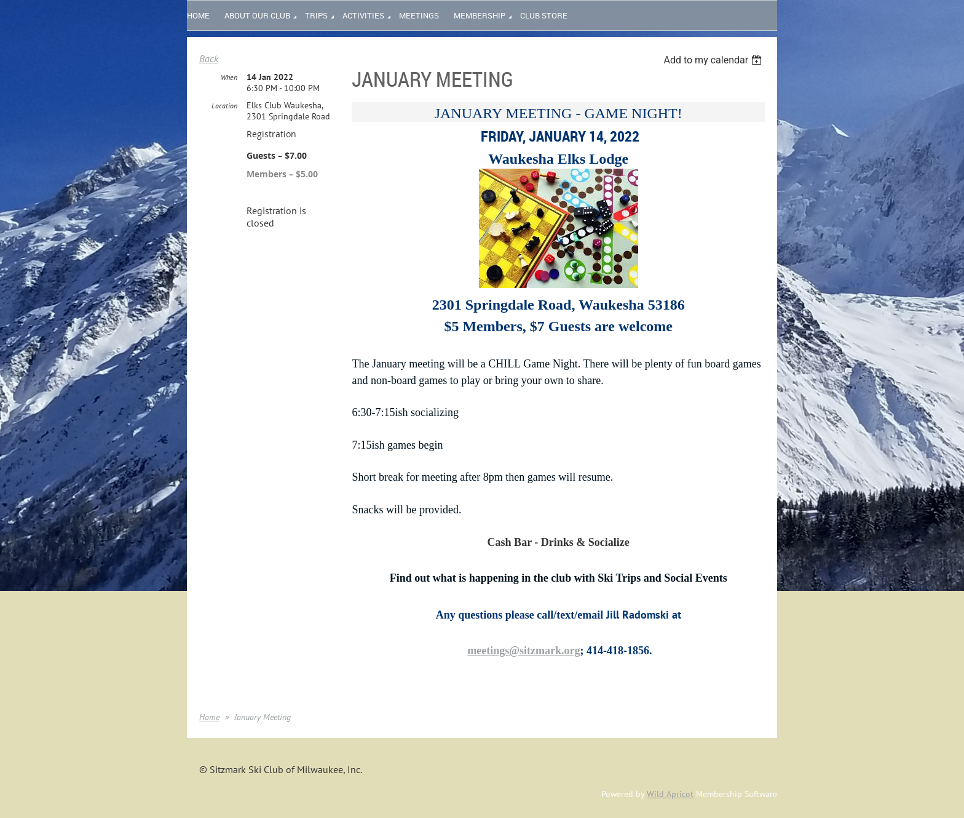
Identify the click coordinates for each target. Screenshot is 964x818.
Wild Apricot (670, 794)
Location (224, 105)
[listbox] (714, 60)
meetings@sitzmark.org (523, 650)
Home (209, 717)
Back (208, 58)
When (229, 77)
